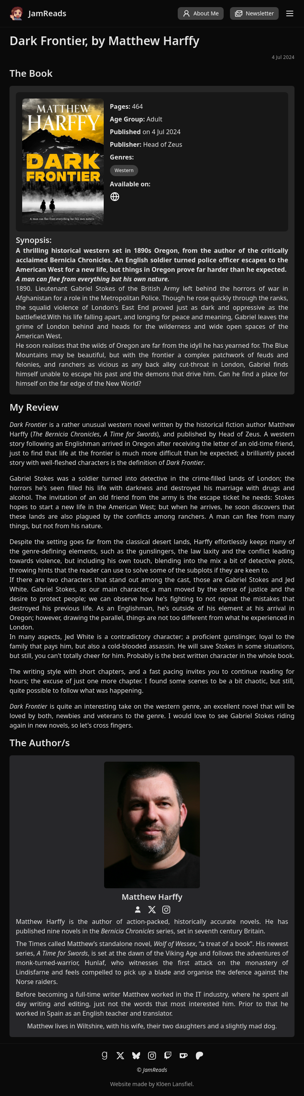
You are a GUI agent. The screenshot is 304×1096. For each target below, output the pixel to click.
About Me (200, 13)
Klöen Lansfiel (174, 1084)
